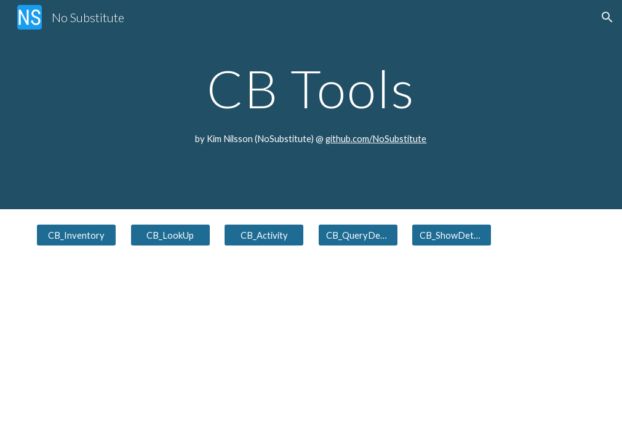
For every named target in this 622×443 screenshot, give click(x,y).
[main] (311, 88)
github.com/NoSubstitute (375, 139)
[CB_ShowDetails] (451, 235)
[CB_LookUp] (170, 235)
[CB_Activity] (264, 235)
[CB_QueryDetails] (358, 235)
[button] (607, 17)
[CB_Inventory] (76, 235)
